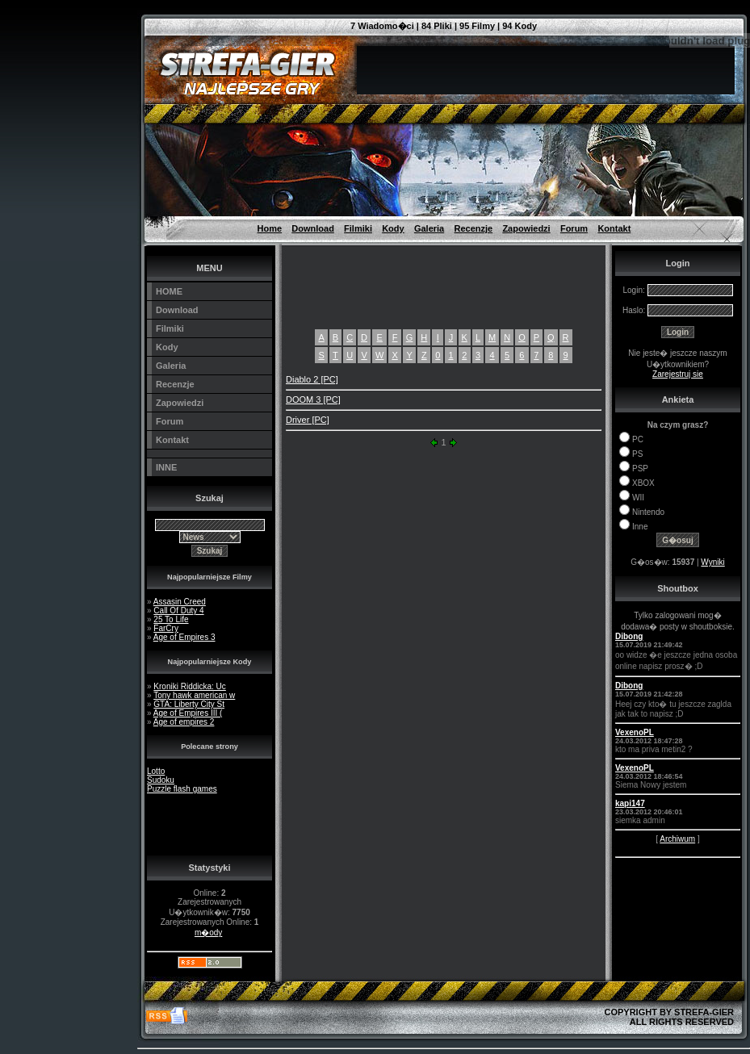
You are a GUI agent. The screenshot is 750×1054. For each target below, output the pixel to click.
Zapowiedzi (526, 228)
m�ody (208, 932)
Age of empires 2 (184, 721)
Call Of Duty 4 (178, 610)
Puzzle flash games (182, 788)
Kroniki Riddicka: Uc (189, 686)
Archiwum (677, 838)
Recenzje (473, 228)
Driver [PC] (307, 420)
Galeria (429, 228)
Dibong (629, 636)
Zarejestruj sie (677, 374)
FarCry (165, 628)
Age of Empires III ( (188, 713)
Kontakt (614, 228)
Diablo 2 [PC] (312, 379)
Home (270, 228)
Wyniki (712, 562)
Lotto (156, 771)
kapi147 (630, 803)
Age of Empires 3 (184, 637)
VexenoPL (634, 732)
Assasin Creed (179, 601)
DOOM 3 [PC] (313, 399)
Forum (574, 228)
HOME (169, 291)
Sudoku (160, 780)
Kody (393, 228)
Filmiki (358, 228)
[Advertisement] (64, 36)
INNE (166, 467)
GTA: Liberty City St (188, 704)
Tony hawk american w (194, 695)
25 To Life (170, 619)
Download (312, 228)
